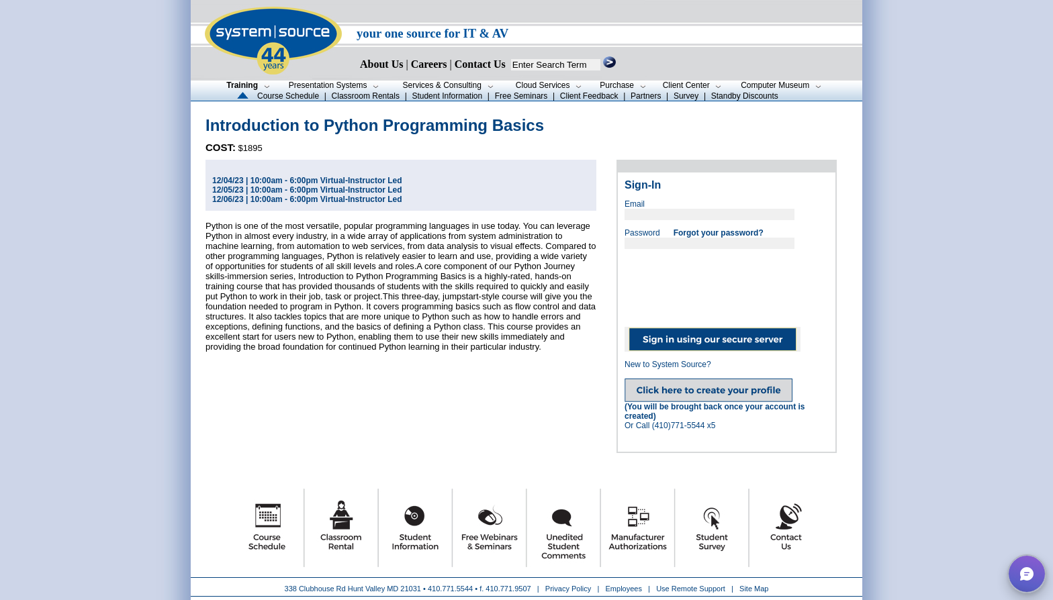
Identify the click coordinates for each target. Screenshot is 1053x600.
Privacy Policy (569, 589)
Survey (686, 96)
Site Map (753, 589)
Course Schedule (288, 96)
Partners (646, 96)
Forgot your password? (719, 233)
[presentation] (727, 283)
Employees (624, 589)
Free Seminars (521, 96)
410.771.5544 (450, 589)
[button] (1026, 573)
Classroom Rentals (366, 96)
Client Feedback (589, 96)
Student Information (447, 96)
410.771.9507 (508, 589)
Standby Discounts (744, 96)
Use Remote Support (690, 589)
